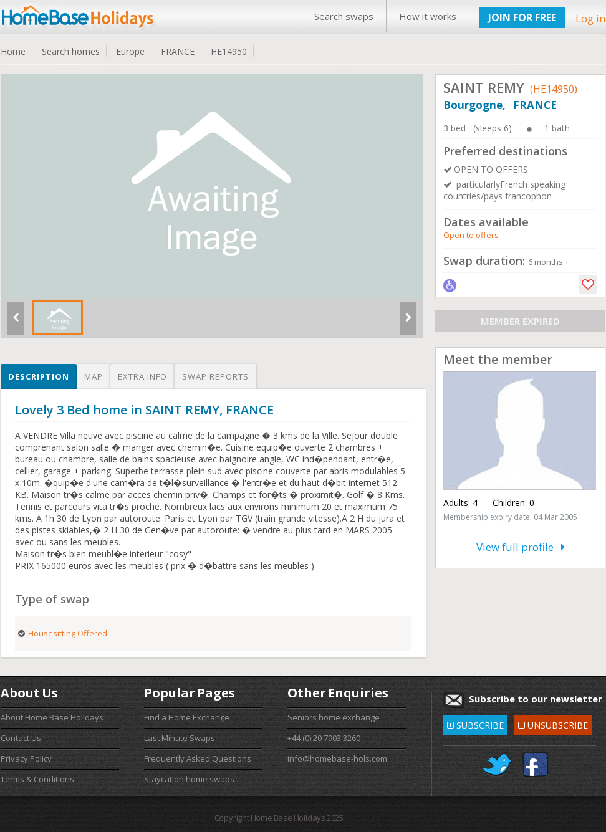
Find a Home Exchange (186, 717)
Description (38, 376)
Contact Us (21, 738)
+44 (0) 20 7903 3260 (323, 738)
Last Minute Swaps (179, 738)
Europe (130, 51)
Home (13, 51)
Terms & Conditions (37, 779)
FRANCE (178, 51)
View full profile (520, 547)
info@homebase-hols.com (337, 758)
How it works (427, 16)
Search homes (71, 51)
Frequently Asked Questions (197, 758)
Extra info (142, 376)
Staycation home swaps (189, 779)
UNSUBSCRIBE (553, 723)
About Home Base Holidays (52, 717)
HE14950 (229, 51)
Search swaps (343, 16)
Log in (590, 18)
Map (93, 376)
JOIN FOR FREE (522, 17)
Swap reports (215, 376)
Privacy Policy (26, 758)
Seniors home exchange (333, 717)
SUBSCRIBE (475, 723)
